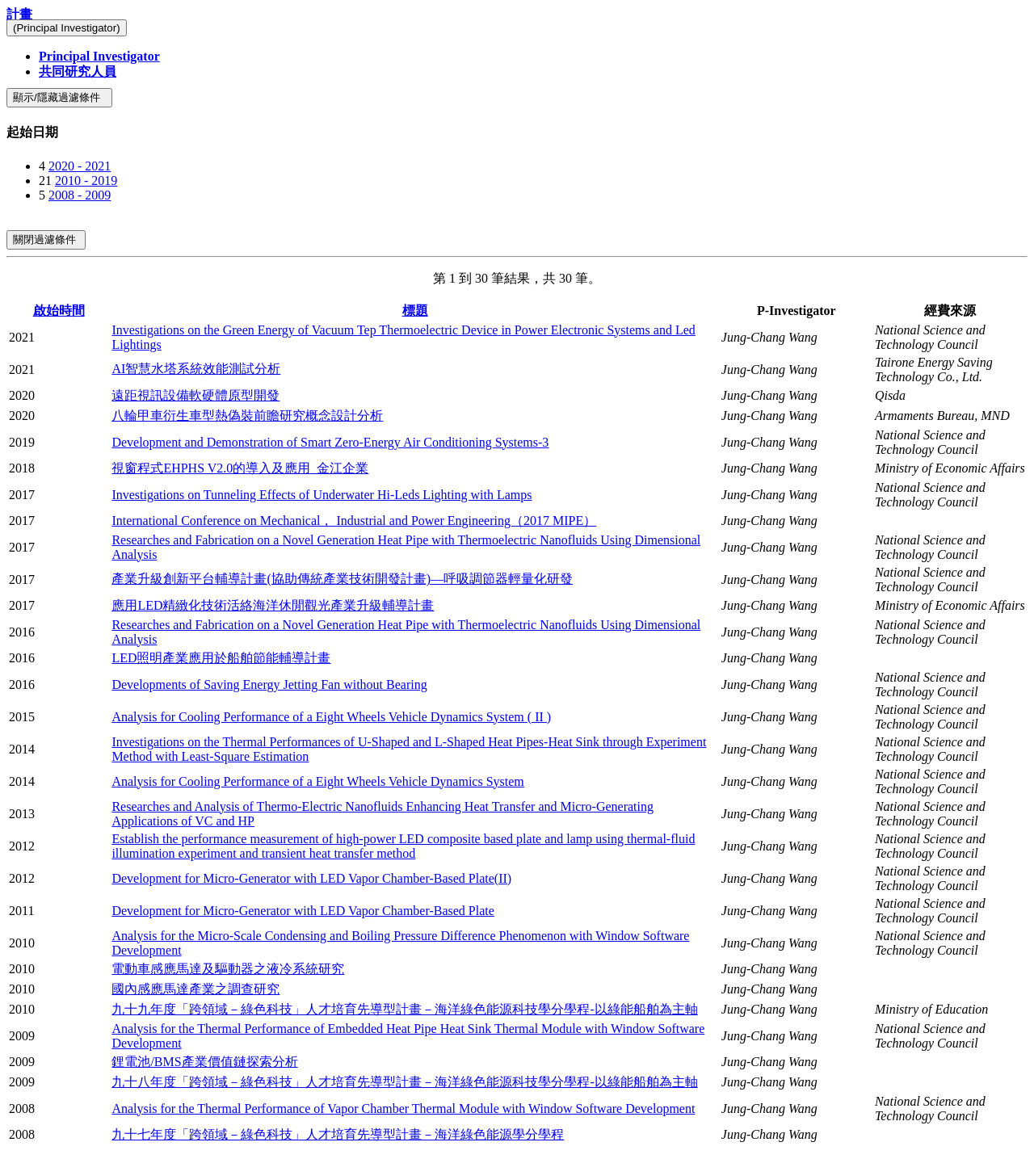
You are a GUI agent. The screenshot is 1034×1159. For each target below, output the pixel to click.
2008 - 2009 (79, 195)
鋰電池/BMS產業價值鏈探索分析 (204, 1062)
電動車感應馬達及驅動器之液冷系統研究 (227, 969)
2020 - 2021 (79, 166)
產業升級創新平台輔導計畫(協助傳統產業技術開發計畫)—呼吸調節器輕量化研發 (342, 579)
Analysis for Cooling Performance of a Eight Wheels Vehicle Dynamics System (317, 781)
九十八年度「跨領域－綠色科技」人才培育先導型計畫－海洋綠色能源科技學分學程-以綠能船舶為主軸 (404, 1082)
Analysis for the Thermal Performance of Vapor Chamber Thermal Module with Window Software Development (403, 1108)
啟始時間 (59, 310)
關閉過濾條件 (46, 239)
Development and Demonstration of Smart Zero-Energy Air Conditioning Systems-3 (330, 442)
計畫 (19, 14)
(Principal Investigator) (66, 28)
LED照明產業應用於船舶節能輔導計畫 (220, 658)
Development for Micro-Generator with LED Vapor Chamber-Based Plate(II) (311, 878)
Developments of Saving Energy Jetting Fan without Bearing (269, 684)
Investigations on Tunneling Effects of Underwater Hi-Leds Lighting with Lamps (321, 495)
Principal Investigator (99, 56)
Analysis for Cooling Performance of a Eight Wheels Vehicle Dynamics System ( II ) (331, 717)
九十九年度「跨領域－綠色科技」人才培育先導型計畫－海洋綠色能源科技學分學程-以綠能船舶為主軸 (404, 1009)
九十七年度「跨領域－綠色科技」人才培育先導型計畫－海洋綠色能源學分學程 (337, 1134)
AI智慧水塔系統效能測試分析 (195, 369)
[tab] (517, 132)
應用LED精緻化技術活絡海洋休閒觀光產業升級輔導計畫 (272, 605)
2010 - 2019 (86, 180)
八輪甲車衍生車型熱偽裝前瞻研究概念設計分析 (247, 415)
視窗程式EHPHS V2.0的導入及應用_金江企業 (239, 468)
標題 (415, 310)
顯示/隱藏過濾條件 (59, 97)
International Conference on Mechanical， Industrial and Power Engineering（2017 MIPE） (353, 520)
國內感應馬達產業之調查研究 (195, 989)
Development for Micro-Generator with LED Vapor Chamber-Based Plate (302, 911)
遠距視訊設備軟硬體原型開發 (195, 395)
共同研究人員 (77, 71)
